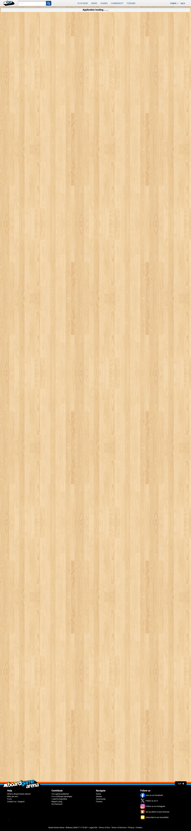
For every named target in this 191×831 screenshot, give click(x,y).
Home (98, 794)
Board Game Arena (56, 827)
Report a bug (56, 801)
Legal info (93, 827)
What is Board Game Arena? (19, 794)
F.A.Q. (9, 799)
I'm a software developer (61, 796)
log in (183, 3)
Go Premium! (56, 804)
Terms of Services (119, 827)
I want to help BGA (59, 799)
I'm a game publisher (60, 794)
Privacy (131, 827)
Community (117, 3)
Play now (83, 3)
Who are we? (12, 796)
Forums (131, 3)
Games (104, 3)
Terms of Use (104, 827)
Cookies (139, 827)
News (94, 3)
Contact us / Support (15, 801)
